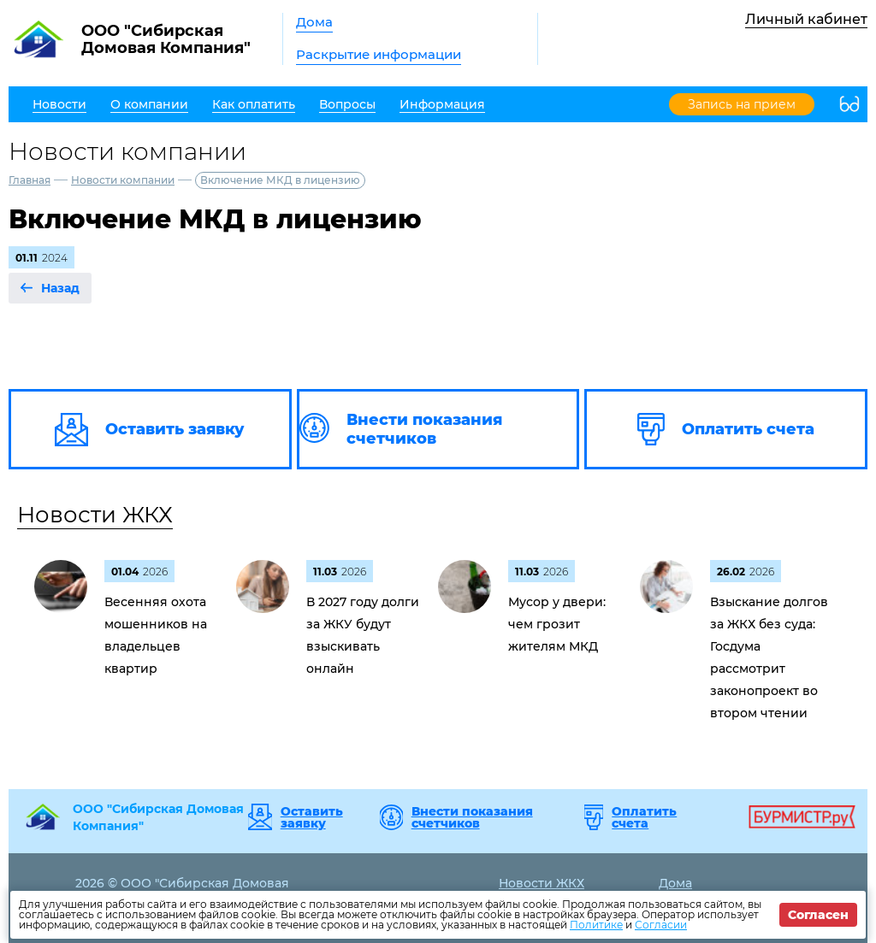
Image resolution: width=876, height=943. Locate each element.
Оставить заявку (312, 817)
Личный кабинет (806, 19)
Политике (596, 924)
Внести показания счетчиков (472, 817)
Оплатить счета (644, 817)
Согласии (661, 924)
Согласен (818, 914)
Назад (60, 288)
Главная (29, 180)
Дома (314, 22)
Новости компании (123, 180)
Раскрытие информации (378, 54)
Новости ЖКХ (95, 514)
